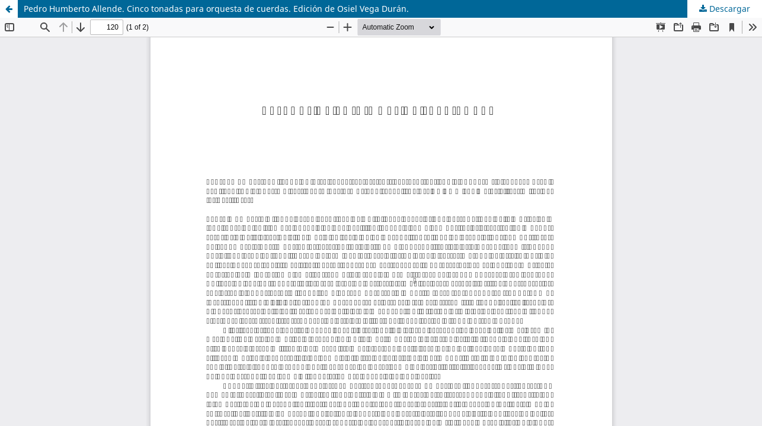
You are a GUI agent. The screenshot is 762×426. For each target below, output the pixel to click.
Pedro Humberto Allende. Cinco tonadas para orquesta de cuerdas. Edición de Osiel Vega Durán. (216, 8)
